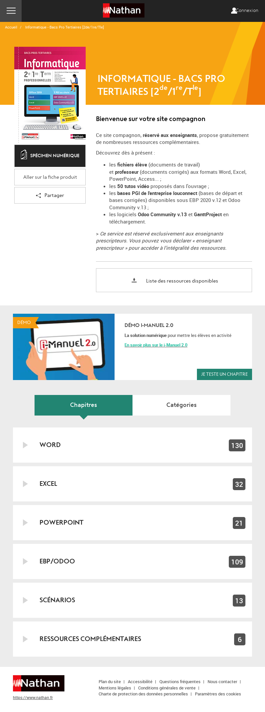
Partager (50, 196)
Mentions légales (115, 688)
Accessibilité (140, 681)
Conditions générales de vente (167, 688)
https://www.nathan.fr (33, 697)
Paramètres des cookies (218, 694)
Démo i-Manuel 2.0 (149, 325)
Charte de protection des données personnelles (143, 694)
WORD (50, 445)
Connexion (247, 10)
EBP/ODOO (57, 561)
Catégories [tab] (181, 405)
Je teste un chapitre (224, 374)
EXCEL (48, 483)
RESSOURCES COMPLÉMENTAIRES (90, 639)
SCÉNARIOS (57, 600)
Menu (11, 11)
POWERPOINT (61, 522)
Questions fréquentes (180, 681)
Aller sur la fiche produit (50, 177)
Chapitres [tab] (83, 405)
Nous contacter (222, 681)
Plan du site (110, 681)
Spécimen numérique (50, 156)
